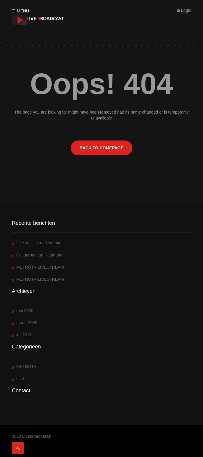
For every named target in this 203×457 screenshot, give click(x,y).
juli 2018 (24, 334)
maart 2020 (26, 322)
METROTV (26, 366)
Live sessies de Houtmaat (40, 242)
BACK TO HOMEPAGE (101, 148)
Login (184, 10)
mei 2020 (24, 310)
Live (20, 378)
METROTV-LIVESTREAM (40, 267)
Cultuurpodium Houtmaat (39, 255)
